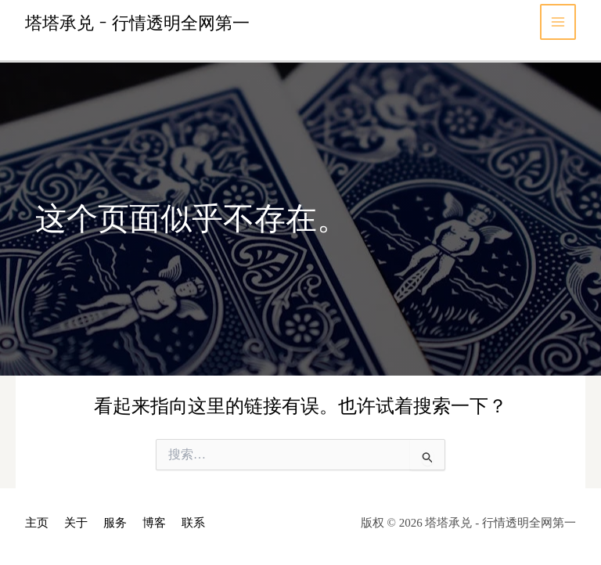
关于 (76, 522)
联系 (193, 522)
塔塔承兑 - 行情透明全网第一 (137, 21)
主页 (37, 522)
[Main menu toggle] (558, 22)
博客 (154, 522)
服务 (115, 522)
